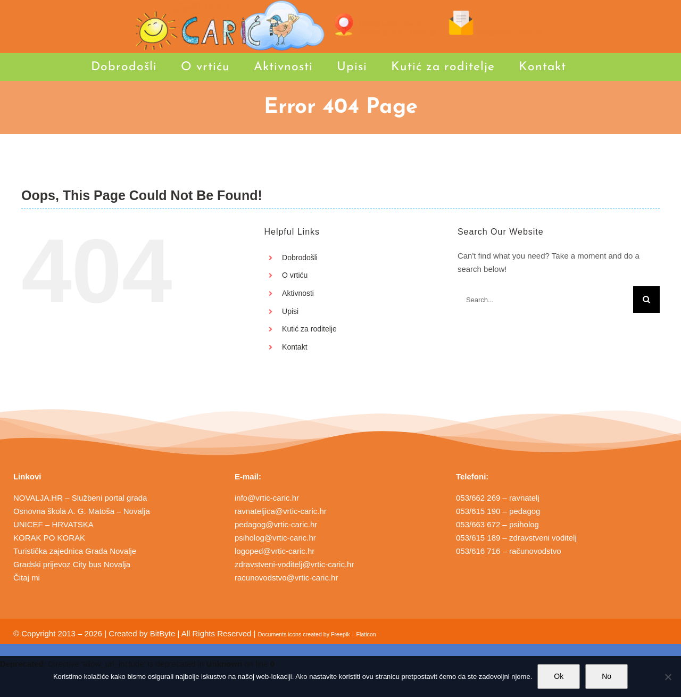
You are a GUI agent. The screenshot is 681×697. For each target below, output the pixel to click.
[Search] (646, 299)
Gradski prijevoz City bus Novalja (71, 564)
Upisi (290, 311)
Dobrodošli (300, 257)
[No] (667, 676)
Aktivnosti (298, 293)
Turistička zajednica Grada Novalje (74, 550)
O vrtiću (295, 275)
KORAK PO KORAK (49, 537)
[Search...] (545, 299)
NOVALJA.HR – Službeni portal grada (80, 497)
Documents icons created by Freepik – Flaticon (317, 634)
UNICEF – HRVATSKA (53, 524)
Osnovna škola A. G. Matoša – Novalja (81, 511)
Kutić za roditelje (309, 329)
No (606, 676)
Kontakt (294, 347)
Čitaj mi (26, 577)
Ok (558, 676)
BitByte (163, 633)
